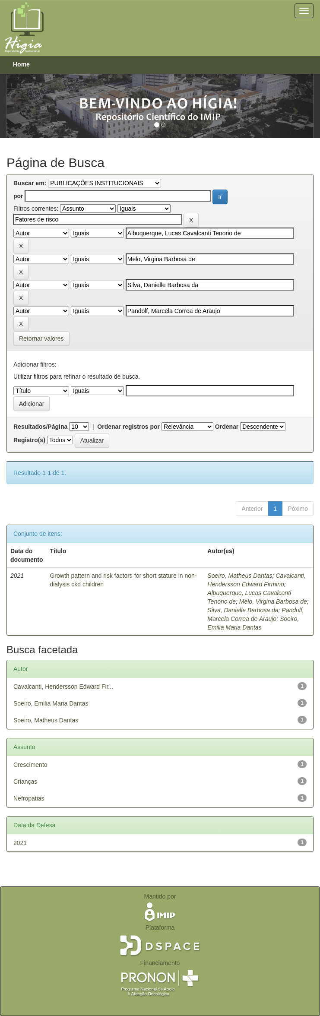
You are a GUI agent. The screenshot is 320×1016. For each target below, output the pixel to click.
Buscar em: (29, 183)
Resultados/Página (40, 426)
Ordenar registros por (128, 426)
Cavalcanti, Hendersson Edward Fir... (63, 686)
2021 (20, 842)
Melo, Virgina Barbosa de (273, 601)
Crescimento (30, 764)
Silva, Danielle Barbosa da (242, 610)
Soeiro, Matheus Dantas (239, 575)
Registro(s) (29, 440)
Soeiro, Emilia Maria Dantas (51, 703)
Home (21, 64)
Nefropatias (28, 798)
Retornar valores (41, 338)
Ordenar (226, 426)
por (18, 196)
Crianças (25, 781)
